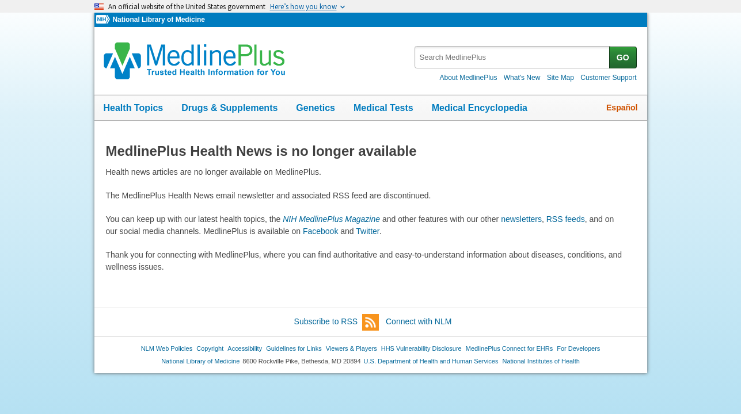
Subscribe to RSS (336, 322)
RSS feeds (565, 219)
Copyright (209, 348)
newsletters (521, 219)
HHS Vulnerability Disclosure (421, 348)
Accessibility (244, 348)
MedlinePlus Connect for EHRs (509, 348)
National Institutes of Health (541, 361)
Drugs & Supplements (229, 108)
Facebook (320, 231)
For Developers (578, 348)
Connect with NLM (418, 321)
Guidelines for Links (293, 348)
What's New (522, 78)
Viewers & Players (351, 348)
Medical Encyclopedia (479, 108)
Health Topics (134, 108)
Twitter (367, 231)
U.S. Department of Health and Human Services (431, 361)
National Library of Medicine (158, 20)
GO (623, 57)
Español (621, 107)
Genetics (315, 108)
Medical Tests (383, 108)
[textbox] (513, 57)
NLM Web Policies (167, 348)
